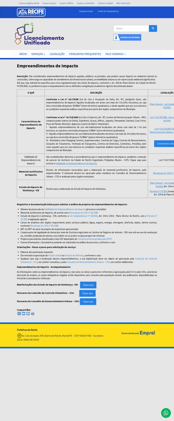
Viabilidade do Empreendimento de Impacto (76, 163)
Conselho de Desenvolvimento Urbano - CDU (88, 262)
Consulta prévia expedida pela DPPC (94, 238)
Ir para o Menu (66, 3)
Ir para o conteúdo (85, 3)
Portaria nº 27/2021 (159, 191)
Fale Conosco (115, 54)
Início (23, 54)
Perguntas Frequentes (85, 54)
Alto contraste (123, 3)
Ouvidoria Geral (86, 11)
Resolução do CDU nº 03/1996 (84, 212)
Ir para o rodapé (105, 3)
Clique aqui (88, 284)
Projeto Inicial (54, 255)
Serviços (38, 54)
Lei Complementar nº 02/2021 (83, 215)
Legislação (57, 54)
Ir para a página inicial (29, 3)
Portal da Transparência (108, 11)
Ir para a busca (49, 3)
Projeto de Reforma (74, 255)
